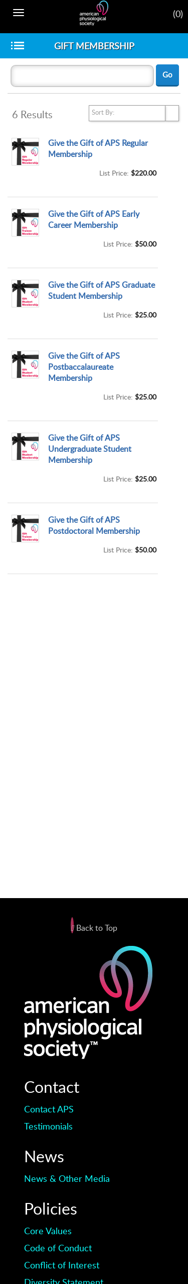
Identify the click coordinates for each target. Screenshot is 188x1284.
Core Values (48, 1231)
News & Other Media (67, 1178)
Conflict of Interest (61, 1265)
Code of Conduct (58, 1248)
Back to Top (94, 927)
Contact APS (49, 1109)
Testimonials (48, 1126)
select (171, 113)
